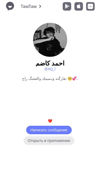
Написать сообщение (48, 130)
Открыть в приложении (49, 140)
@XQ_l (50, 68)
